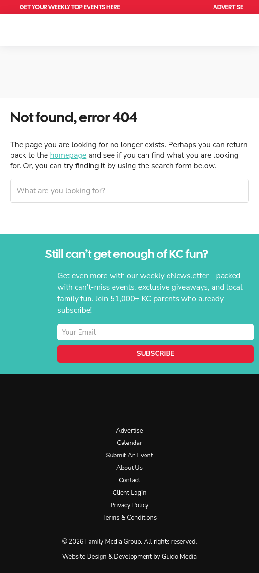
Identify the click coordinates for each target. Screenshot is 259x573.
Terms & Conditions (129, 518)
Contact (129, 480)
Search (197, 7)
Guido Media (179, 556)
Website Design (84, 556)
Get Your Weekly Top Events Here (70, 7)
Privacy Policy (129, 505)
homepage (68, 155)
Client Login (129, 493)
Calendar (174, 7)
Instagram (202, 398)
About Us (129, 468)
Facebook (180, 398)
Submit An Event (129, 455)
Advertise (228, 7)
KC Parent (47, 28)
